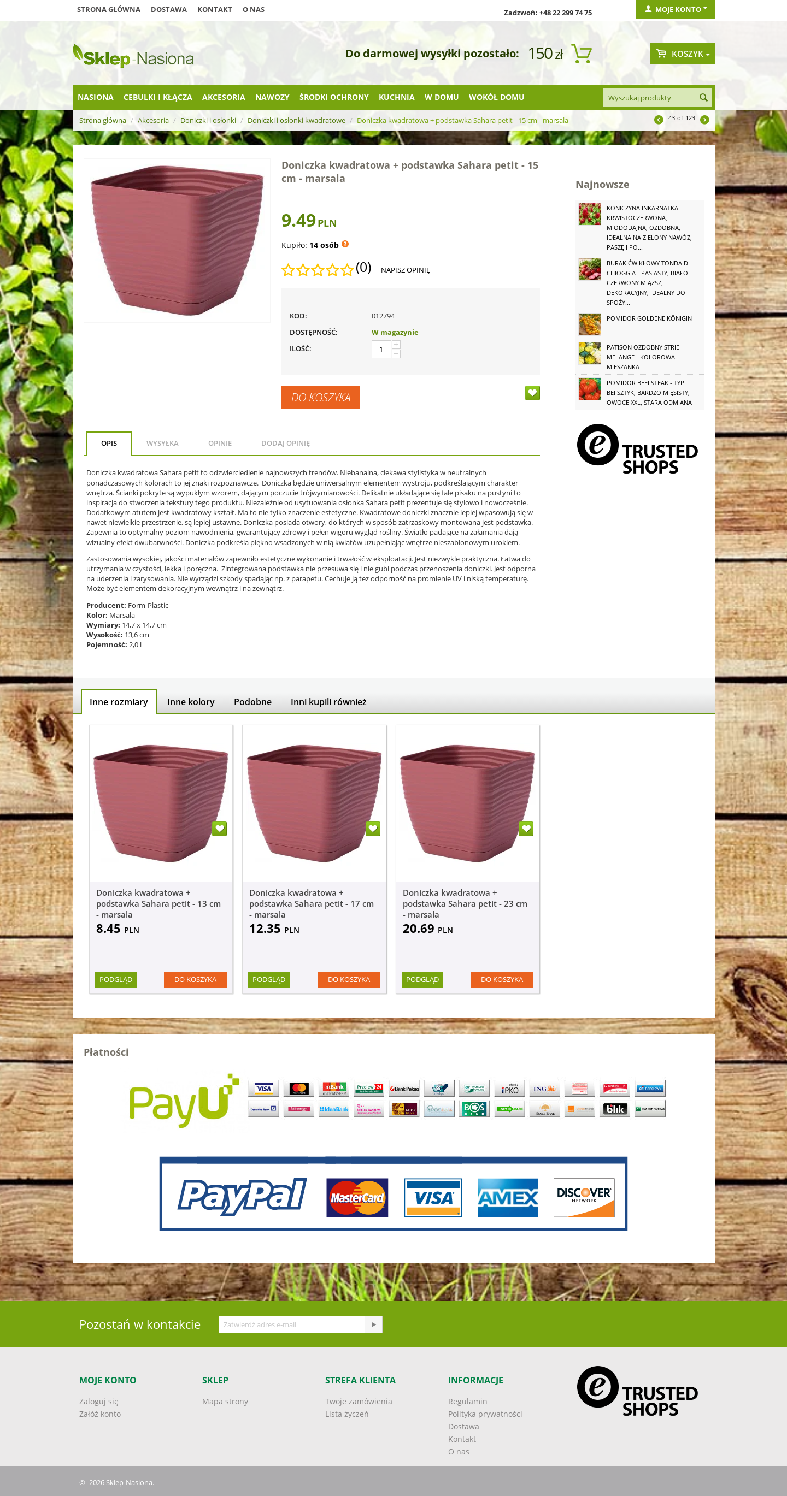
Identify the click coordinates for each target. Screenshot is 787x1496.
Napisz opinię (405, 270)
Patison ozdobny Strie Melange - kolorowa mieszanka (643, 357)
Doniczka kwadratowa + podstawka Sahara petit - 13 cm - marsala (158, 903)
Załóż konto (100, 1414)
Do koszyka (320, 397)
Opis (109, 443)
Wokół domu (497, 97)
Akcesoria (223, 97)
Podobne (253, 702)
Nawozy (272, 97)
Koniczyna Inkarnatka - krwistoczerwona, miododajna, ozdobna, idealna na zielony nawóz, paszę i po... (649, 227)
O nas (254, 9)
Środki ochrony (334, 97)
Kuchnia (397, 97)
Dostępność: (314, 332)
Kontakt (214, 9)
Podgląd (115, 979)
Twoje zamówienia (358, 1401)
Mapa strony (225, 1401)
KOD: (298, 316)
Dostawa (169, 9)
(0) (363, 267)
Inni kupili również (329, 702)
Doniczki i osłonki (208, 120)
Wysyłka (162, 443)
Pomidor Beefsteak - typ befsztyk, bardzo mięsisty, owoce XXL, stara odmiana (649, 392)
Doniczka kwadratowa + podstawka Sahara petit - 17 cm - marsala (311, 903)
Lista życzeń (347, 1414)
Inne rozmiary (119, 702)
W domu (442, 97)
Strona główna (108, 9)
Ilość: (301, 348)
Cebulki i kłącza (158, 97)
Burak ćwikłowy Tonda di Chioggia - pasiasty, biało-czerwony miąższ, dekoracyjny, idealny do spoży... (648, 282)
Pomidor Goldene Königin (649, 318)
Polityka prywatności (485, 1414)
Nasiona (96, 97)
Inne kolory (191, 702)
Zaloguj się (99, 1401)
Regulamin (468, 1401)
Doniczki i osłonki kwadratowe (296, 120)
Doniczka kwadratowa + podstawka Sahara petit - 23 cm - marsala (465, 903)
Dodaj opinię (285, 443)
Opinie (220, 443)
